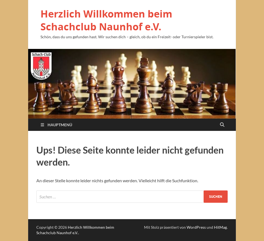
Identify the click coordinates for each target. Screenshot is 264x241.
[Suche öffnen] (222, 125)
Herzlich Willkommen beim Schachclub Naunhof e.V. (106, 20)
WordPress (196, 227)
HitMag (220, 227)
